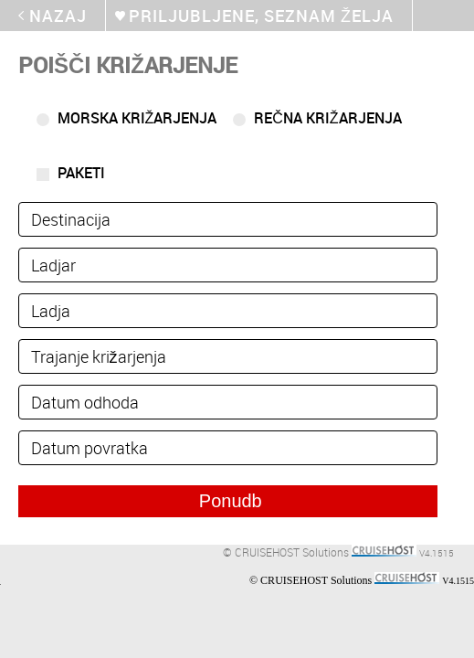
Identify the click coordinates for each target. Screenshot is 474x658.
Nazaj (58, 16)
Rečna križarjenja (327, 118)
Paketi (81, 173)
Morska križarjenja (137, 118)
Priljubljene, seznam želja (261, 16)
